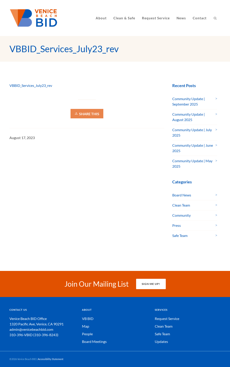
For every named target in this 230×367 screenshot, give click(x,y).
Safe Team (180, 235)
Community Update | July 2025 (192, 132)
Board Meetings (94, 341)
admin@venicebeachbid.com (31, 329)
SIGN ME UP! (151, 284)
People (87, 334)
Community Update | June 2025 (192, 148)
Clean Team (181, 205)
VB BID (87, 318)
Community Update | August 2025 (188, 117)
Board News (181, 195)
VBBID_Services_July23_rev (30, 85)
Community (181, 215)
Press (176, 225)
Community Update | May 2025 (192, 163)
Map (85, 326)
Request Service (167, 318)
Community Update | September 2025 (188, 101)
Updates (161, 341)
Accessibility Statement (50, 359)
